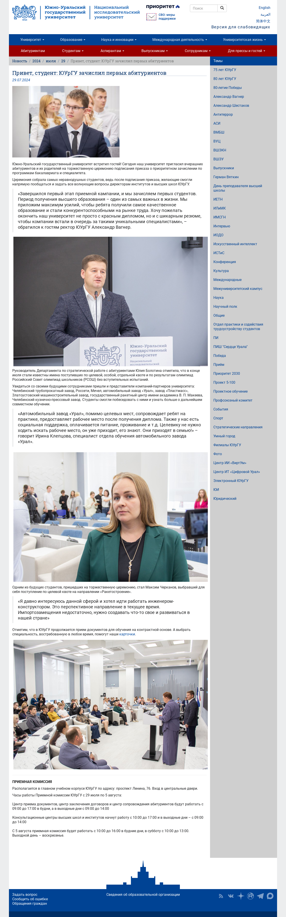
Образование (72, 40)
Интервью (221, 226)
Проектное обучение (230, 391)
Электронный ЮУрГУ (230, 481)
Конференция (224, 262)
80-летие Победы (227, 88)
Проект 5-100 (224, 382)
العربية (265, 14)
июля (51, 61)
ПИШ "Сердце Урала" (230, 347)
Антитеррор (223, 114)
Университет (32, 40)
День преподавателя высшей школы (237, 188)
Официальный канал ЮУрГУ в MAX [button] (270, 896)
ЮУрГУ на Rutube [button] (250, 896)
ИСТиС (218, 253)
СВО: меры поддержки (167, 17)
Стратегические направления (238, 427)
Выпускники (223, 168)
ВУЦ (217, 141)
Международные (227, 280)
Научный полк (225, 306)
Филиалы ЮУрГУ (227, 445)
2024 (36, 61)
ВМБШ (218, 132)
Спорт (218, 418)
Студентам (73, 51)
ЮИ (216, 490)
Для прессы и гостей (246, 51)
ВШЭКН (219, 150)
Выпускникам (154, 51)
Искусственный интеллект (235, 244)
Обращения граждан (29, 903)
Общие (219, 315)
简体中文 (263, 21)
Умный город (224, 436)
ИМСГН (219, 217)
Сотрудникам (198, 51)
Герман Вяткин (226, 177)
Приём (218, 364)
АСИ (216, 123)
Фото (217, 454)
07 (19, 80)
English (264, 8)
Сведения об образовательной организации (143, 894)
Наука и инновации (119, 40)
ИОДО (218, 235)
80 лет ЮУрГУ (224, 79)
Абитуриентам (33, 51)
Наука (218, 297)
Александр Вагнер (228, 96)
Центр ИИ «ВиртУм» (229, 463)
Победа (219, 356)
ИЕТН (218, 199)
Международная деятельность (179, 40)
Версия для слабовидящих (240, 27)
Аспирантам (112, 51)
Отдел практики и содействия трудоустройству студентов (238, 326)
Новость (19, 61)
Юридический (224, 498)
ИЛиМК (219, 208)
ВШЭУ (218, 159)
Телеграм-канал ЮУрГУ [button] (260, 896)
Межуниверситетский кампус (237, 289)
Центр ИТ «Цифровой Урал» (236, 472)
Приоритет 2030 (226, 373)
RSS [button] (221, 896)
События (220, 409)
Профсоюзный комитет (232, 400)
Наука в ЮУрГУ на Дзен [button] (240, 896)
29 (63, 61)
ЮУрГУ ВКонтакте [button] (230, 896)
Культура (221, 271)
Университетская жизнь (244, 40)
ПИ (215, 338)
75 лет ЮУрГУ (224, 70)
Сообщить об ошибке (30, 899)
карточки (127, 634)
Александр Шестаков (231, 105)
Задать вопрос (24, 894)
